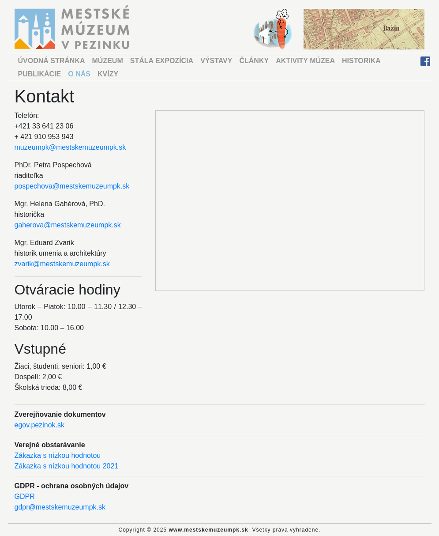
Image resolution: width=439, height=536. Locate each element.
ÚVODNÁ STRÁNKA (51, 60)
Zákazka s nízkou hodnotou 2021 (67, 466)
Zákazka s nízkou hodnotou (58, 455)
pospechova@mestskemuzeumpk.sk (72, 186)
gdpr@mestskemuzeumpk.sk (60, 507)
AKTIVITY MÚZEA (305, 60)
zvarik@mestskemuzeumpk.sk (62, 264)
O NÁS (79, 74)
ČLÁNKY (254, 60)
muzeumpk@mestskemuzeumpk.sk (70, 147)
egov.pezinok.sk (40, 425)
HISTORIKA (361, 60)
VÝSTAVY (216, 60)
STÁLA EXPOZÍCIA (161, 60)
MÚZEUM (107, 60)
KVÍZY (108, 74)
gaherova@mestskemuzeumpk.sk (68, 225)
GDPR (25, 496)
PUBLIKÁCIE (39, 74)
